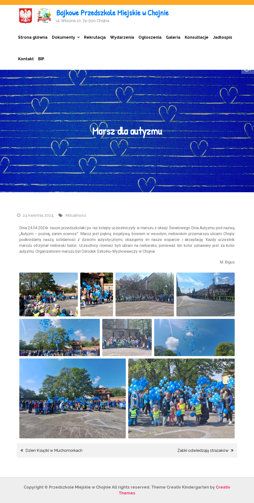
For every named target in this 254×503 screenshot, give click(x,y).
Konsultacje (196, 37)
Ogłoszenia (150, 37)
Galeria (173, 37)
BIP (41, 59)
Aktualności (75, 215)
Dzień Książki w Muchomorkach (53, 450)
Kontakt (26, 59)
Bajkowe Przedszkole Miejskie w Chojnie (112, 12)
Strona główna (32, 37)
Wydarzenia (122, 37)
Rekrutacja (95, 37)
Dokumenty (63, 37)
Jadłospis (222, 37)
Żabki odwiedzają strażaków (203, 450)
